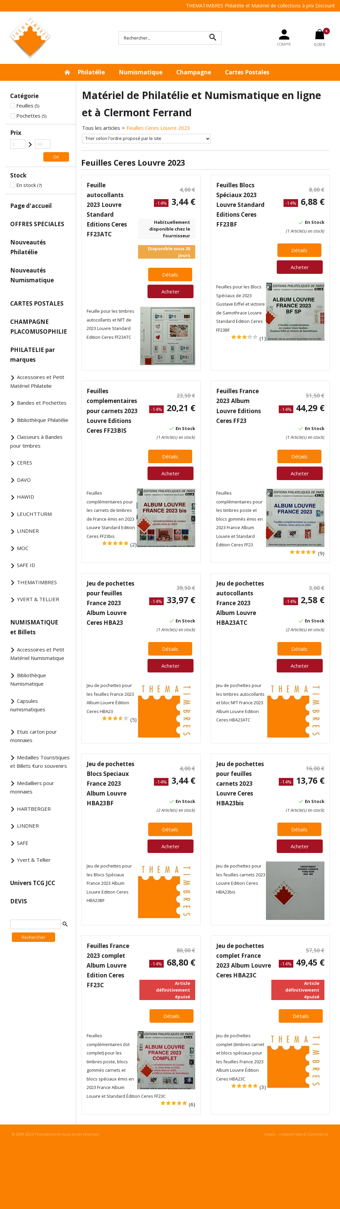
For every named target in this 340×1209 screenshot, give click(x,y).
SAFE (22, 842)
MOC (22, 548)
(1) (262, 338)
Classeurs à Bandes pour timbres (36, 441)
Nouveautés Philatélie (28, 247)
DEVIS (18, 901)
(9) (321, 553)
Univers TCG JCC (32, 883)
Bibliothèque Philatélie (42, 420)
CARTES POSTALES (37, 303)
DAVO (24, 479)
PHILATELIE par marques (32, 354)
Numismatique (140, 72)
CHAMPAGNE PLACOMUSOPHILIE (38, 326)
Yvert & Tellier (34, 859)
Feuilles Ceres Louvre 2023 (158, 127)
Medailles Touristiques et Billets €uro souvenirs (40, 761)
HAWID (25, 496)
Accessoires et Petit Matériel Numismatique (37, 654)
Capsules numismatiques (27, 705)
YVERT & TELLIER (38, 599)
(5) (133, 719)
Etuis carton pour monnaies (33, 736)
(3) (262, 1087)
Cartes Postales (247, 72)
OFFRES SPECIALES (37, 224)
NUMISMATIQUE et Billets (34, 627)
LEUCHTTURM (34, 514)
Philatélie (91, 72)
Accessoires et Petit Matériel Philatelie (37, 381)
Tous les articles (101, 127)
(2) (133, 544)
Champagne (193, 72)
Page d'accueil (31, 206)
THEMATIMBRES (37, 582)
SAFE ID (26, 565)
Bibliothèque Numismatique (28, 679)
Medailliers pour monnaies (32, 787)
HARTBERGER (34, 808)
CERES (24, 462)
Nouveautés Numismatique (32, 275)
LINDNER (28, 530)
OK (56, 157)
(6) (192, 1104)
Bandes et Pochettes (42, 402)
